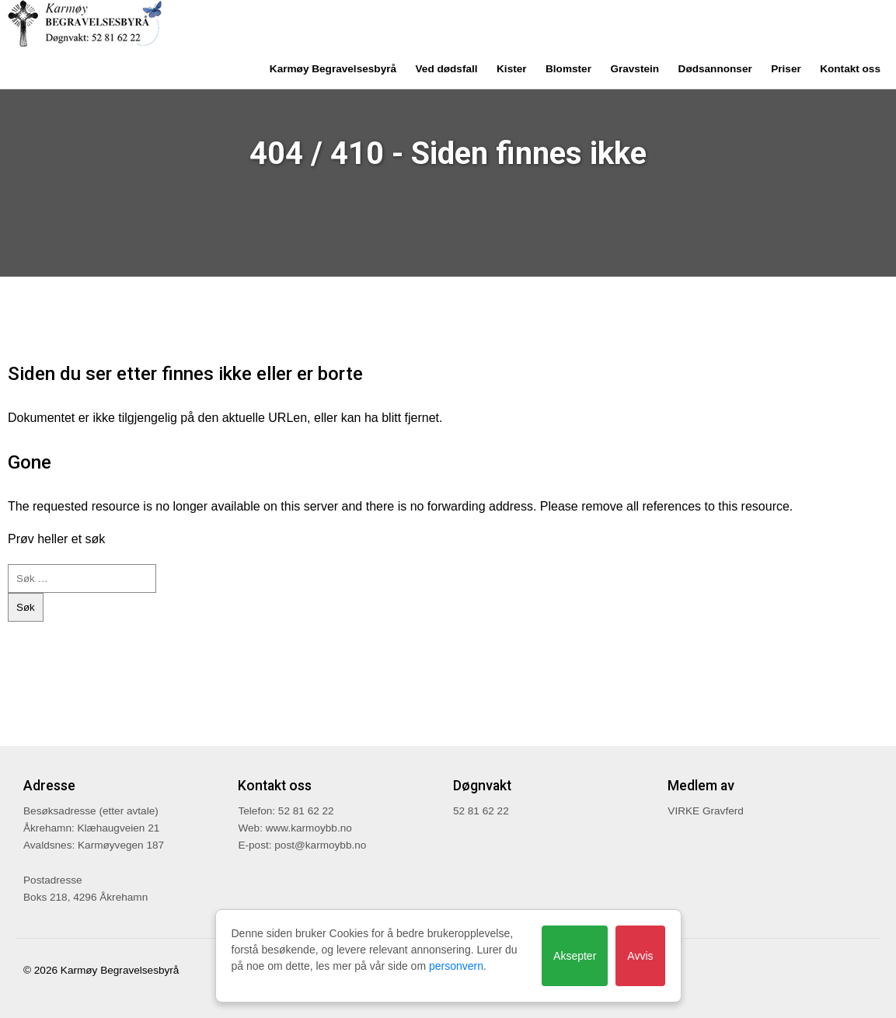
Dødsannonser (715, 69)
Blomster (568, 69)
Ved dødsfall (447, 69)
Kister (512, 69)
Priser (786, 69)
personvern (456, 966)
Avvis (640, 956)
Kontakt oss (850, 69)
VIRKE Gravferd (705, 811)
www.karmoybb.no (309, 828)
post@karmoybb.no (320, 845)
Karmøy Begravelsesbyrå (333, 69)
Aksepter (574, 956)
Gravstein (634, 69)
